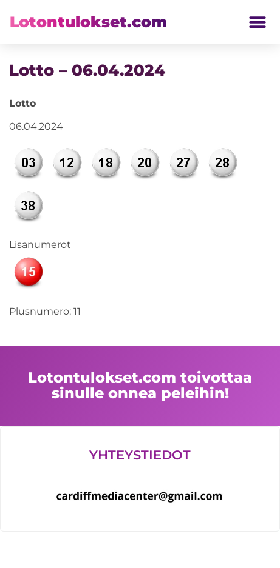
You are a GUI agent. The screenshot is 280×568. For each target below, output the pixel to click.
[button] (257, 22)
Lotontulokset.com (88, 22)
